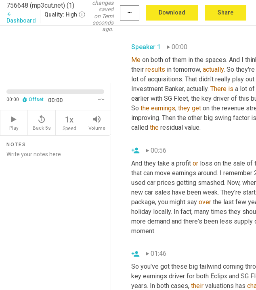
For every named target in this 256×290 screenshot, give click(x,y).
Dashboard (21, 17)
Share (225, 12)
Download (172, 12)
